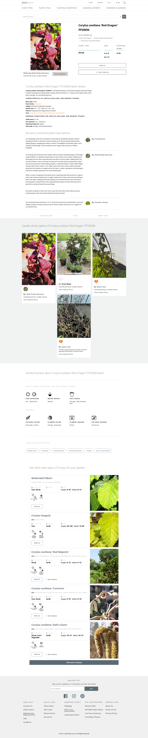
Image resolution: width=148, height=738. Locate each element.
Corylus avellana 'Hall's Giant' (49, 624)
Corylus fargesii (40, 515)
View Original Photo (30, 300)
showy (50, 113)
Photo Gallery (46, 216)
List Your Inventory (93, 713)
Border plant (32, 451)
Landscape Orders (71, 715)
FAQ (25, 718)
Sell (109, 2)
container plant (42, 113)
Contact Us (27, 706)
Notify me (102, 65)
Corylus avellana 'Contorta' (47, 588)
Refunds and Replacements (29, 714)
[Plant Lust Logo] (27, 2)
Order (100, 2)
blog (118, 2)
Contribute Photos (92, 717)
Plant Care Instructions (69, 710)
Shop (91, 2)
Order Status (28, 710)
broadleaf (45, 451)
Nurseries (48, 717)
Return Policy (49, 713)
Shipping (68, 706)
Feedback (27, 722)
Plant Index (49, 706)
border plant (33, 113)
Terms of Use (111, 710)
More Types (103, 216)
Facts (75, 216)
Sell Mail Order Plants (94, 710)
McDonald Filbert (41, 478)
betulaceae (37, 104)
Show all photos (60, 74)
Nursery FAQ (90, 706)
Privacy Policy (111, 713)
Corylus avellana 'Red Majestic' (50, 551)
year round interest (59, 113)
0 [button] (124, 2)
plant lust (66, 347)
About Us (109, 706)
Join (91, 689)
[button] (120, 17)
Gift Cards (48, 710)
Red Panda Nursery (35, 294)
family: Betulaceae (75, 451)
